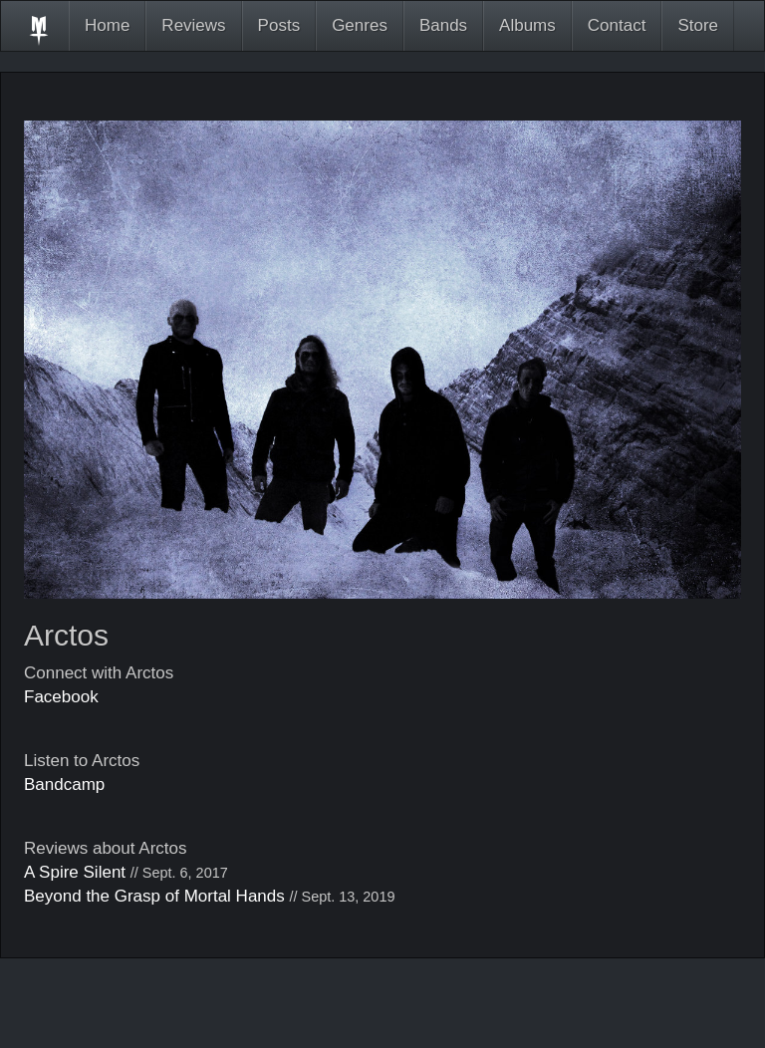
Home (107, 25)
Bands (443, 25)
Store (697, 25)
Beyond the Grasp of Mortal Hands (154, 896)
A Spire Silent (75, 872)
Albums (527, 25)
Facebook (61, 696)
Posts (279, 25)
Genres (359, 25)
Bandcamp (64, 784)
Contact (617, 25)
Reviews (193, 25)
